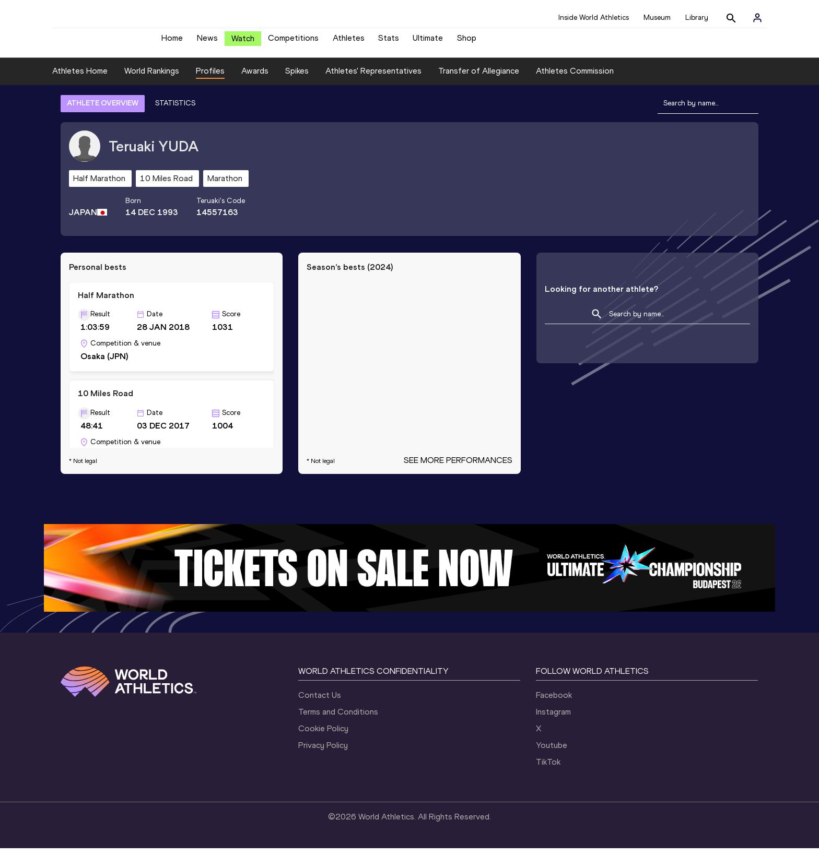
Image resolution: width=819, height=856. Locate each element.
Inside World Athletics (593, 17)
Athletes (349, 42)
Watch (242, 42)
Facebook (554, 703)
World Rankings (151, 79)
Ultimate (428, 42)
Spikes (297, 79)
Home (172, 42)
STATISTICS (175, 110)
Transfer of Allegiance (478, 79)
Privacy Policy (323, 753)
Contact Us (319, 703)
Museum (657, 17)
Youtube (551, 753)
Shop (466, 42)
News (207, 42)
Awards (254, 79)
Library (696, 17)
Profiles (210, 79)
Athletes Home (80, 79)
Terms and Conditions (338, 719)
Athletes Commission (575, 79)
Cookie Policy (323, 736)
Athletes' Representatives (373, 79)
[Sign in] (757, 17)
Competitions (293, 42)
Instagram (553, 719)
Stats (388, 42)
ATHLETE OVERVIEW (102, 110)
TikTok (548, 770)
